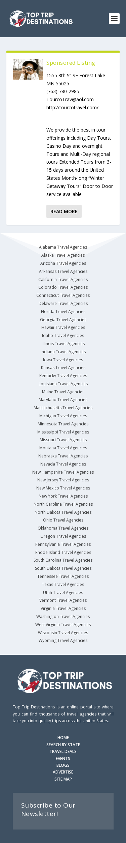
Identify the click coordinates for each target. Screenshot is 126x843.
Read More (64, 211)
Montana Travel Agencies (63, 448)
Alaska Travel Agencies (63, 255)
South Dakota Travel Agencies (63, 568)
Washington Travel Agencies (63, 616)
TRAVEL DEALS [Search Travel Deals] (63, 751)
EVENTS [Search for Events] (63, 758)
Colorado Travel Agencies (63, 287)
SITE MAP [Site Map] (63, 779)
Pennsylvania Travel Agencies (63, 544)
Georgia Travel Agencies (63, 319)
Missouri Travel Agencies (63, 440)
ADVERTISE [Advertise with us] (63, 772)
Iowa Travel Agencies (63, 360)
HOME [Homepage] (63, 737)
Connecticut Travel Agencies (63, 295)
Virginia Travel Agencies (63, 608)
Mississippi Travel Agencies (63, 432)
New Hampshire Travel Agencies (63, 472)
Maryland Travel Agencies (63, 399)
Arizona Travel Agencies (63, 263)
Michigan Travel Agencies (63, 416)
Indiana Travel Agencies (63, 352)
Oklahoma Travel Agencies (63, 528)
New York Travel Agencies (63, 496)
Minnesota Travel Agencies (63, 424)
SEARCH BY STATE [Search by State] (63, 745)
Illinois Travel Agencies (63, 343)
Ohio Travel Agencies (63, 520)
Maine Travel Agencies (63, 392)
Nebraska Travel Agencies (63, 456)
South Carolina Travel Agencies (63, 560)
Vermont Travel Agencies (63, 600)
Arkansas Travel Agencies (63, 271)
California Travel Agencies (63, 279)
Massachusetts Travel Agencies (63, 408)
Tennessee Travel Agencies (63, 576)
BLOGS (63, 765)
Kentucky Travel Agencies (63, 375)
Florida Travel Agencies (63, 311)
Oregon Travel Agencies (63, 536)
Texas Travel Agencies (63, 584)
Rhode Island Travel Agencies (63, 552)
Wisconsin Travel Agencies (63, 633)
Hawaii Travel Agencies (63, 327)
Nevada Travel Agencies (63, 464)
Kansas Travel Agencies (63, 367)
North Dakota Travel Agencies (63, 512)
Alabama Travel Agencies (63, 247)
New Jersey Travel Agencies (63, 480)
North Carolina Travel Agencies (63, 504)
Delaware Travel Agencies (63, 303)
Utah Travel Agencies (63, 592)
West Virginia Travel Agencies (63, 624)
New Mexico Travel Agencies (63, 488)
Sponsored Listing (70, 62)
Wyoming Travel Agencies (63, 640)
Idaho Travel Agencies (63, 335)
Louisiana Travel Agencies (63, 384)
